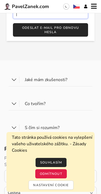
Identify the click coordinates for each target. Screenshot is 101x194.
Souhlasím (51, 162)
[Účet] (85, 6)
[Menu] (94, 6)
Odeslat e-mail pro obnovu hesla (50, 30)
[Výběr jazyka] (76, 6)
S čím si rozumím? (42, 128)
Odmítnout (51, 174)
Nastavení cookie (51, 185)
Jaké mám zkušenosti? (46, 80)
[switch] (66, 6)
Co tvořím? (35, 104)
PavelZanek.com (26, 6)
